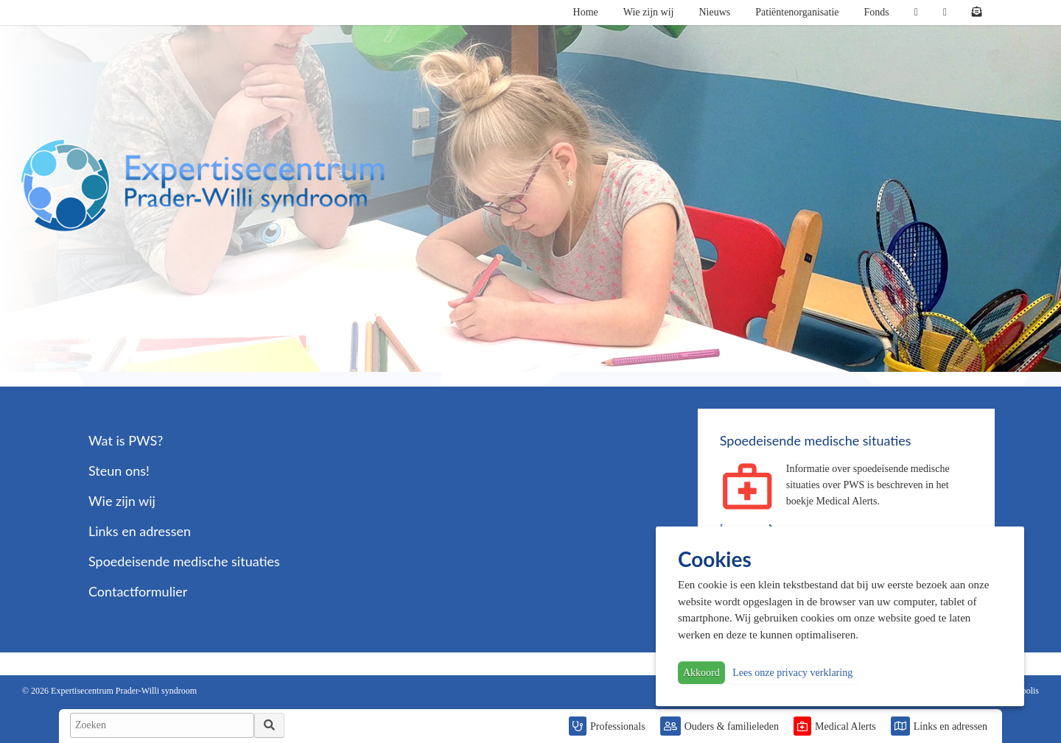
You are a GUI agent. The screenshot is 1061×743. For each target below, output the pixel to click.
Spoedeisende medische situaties (184, 561)
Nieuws (714, 12)
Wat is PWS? (125, 440)
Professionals (617, 726)
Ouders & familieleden (731, 726)
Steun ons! (119, 470)
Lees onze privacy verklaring (792, 672)
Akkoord (701, 672)
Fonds (876, 12)
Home (585, 12)
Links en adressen (950, 726)
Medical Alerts (845, 726)
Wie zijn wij (648, 12)
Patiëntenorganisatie (796, 12)
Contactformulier (137, 591)
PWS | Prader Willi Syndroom (202, 185)
